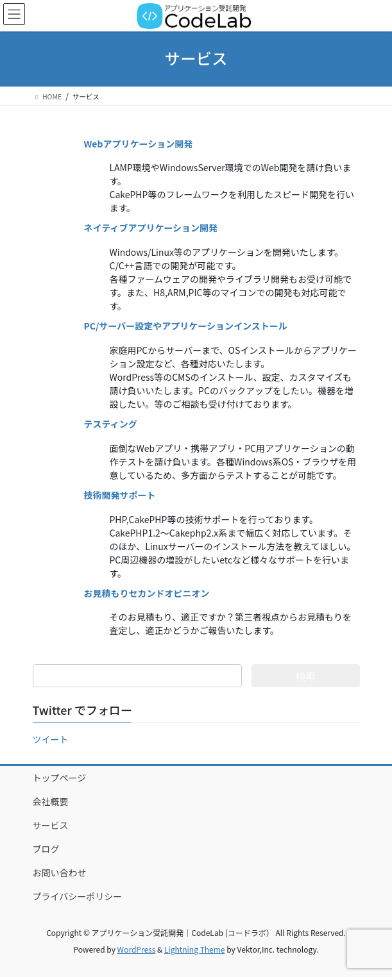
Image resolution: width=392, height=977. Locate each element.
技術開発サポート (120, 494)
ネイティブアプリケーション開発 (151, 227)
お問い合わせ (60, 872)
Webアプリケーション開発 (138, 143)
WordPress (136, 949)
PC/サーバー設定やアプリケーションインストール (185, 325)
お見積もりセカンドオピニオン (147, 593)
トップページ (60, 777)
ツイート (51, 739)
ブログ (46, 848)
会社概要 (51, 801)
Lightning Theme (194, 949)
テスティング (110, 423)
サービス (51, 825)
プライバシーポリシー (78, 896)
